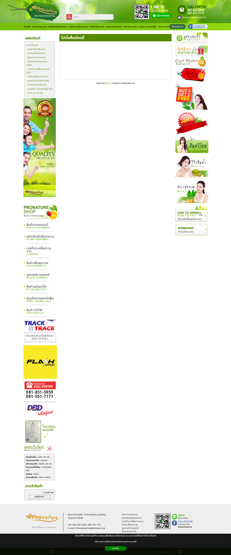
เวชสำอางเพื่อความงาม (38, 251)
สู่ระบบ (109, 83)
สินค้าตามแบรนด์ (37, 226)
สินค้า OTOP (34, 311)
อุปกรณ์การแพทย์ (37, 276)
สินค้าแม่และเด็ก (36, 288)
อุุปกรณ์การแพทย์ (130, 528)
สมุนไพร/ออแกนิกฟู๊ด (40, 300)
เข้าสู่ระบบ (178, 26)
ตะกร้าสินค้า (34, 486)
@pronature (183, 518)
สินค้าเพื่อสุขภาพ (37, 264)
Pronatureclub (185, 525)
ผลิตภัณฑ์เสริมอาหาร (40, 238)
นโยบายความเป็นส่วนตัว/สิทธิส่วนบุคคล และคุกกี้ (115, 541)
